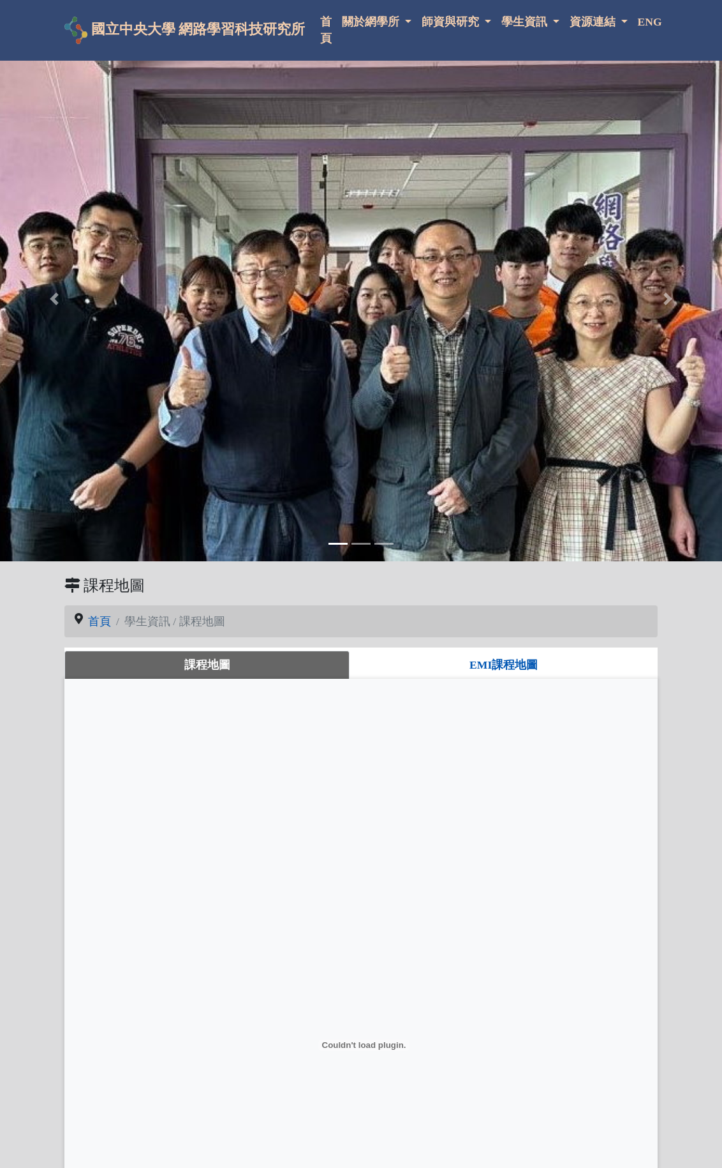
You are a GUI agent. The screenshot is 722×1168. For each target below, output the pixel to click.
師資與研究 (452, 21)
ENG (650, 21)
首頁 (326, 30)
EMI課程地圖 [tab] (503, 664)
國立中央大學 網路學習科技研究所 (184, 30)
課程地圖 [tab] (207, 664)
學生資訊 (525, 21)
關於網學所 (372, 21)
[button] (54, 298)
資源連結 (594, 21)
